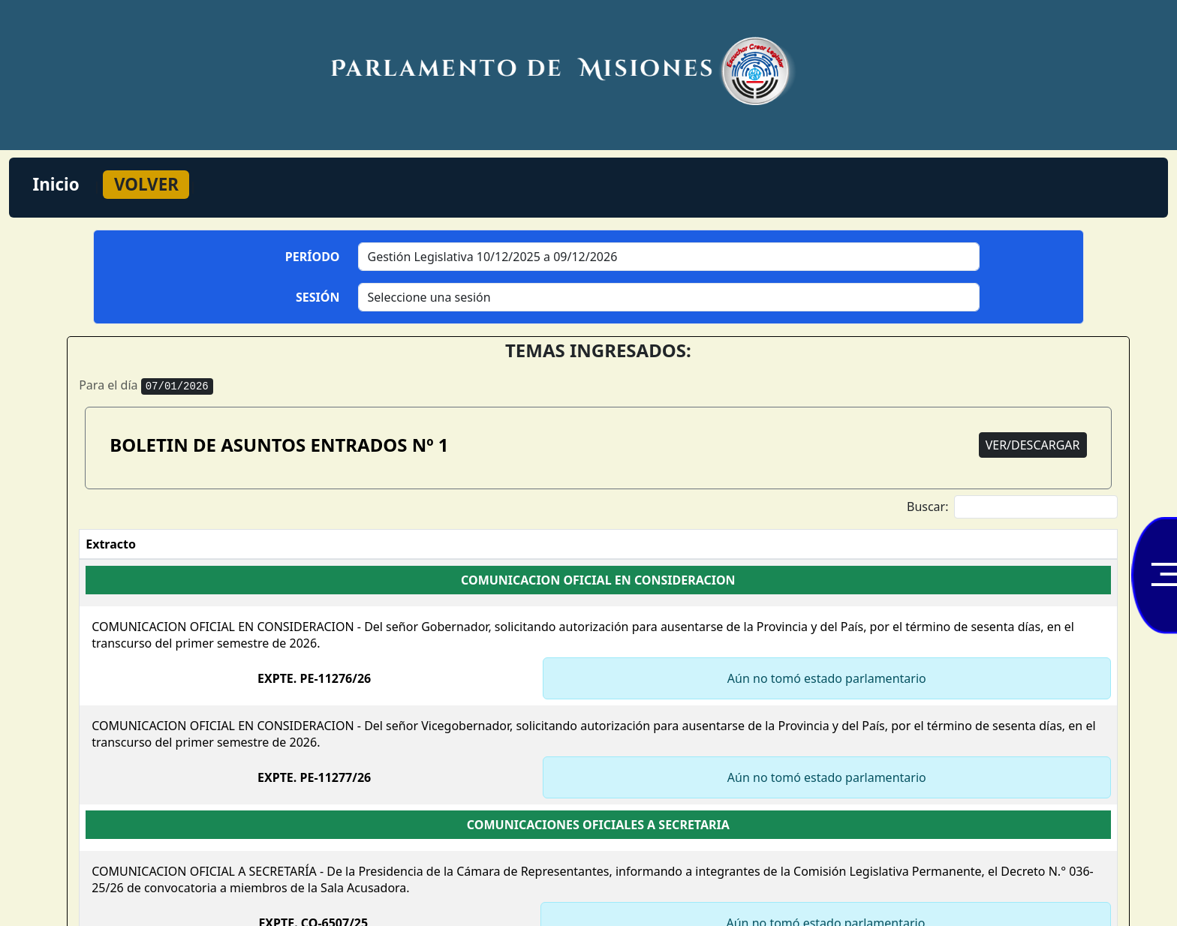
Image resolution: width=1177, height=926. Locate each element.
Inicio (56, 184)
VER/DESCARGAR (1033, 445)
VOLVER (146, 184)
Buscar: (1012, 507)
